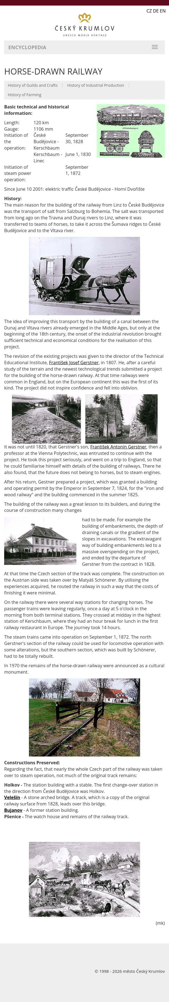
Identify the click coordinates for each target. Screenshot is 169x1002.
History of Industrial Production (95, 85)
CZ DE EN (156, 11)
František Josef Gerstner (73, 362)
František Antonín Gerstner (118, 447)
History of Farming (24, 94)
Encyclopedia (27, 47)
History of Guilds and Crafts (33, 85)
